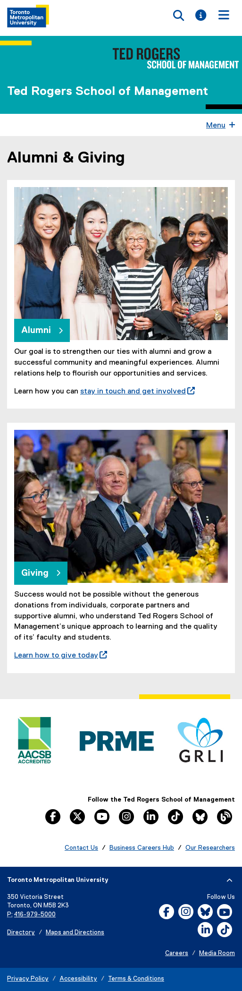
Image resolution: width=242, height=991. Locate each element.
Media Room (217, 953)
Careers (176, 953)
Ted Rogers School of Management (107, 91)
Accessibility (78, 979)
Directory (21, 933)
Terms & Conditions (136, 979)
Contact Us (81, 848)
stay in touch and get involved (137, 391)
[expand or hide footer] (229, 880)
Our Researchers (210, 848)
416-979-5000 (35, 915)
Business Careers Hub (141, 848)
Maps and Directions (75, 933)
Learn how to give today (60, 655)
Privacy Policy (28, 979)
